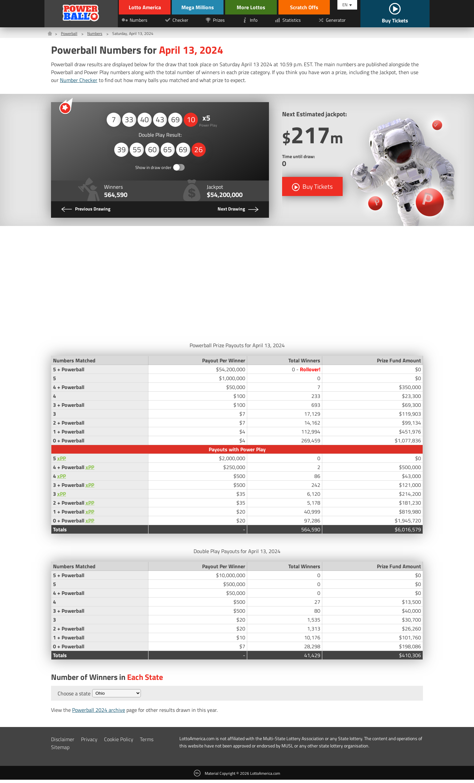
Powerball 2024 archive (98, 713)
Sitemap (60, 750)
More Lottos (256, 7)
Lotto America (144, 7)
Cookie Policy (118, 742)
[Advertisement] (237, 285)
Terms (146, 742)
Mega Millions (201, 7)
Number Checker (78, 80)
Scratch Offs (309, 7)
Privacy (89, 742)
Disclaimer (62, 742)
